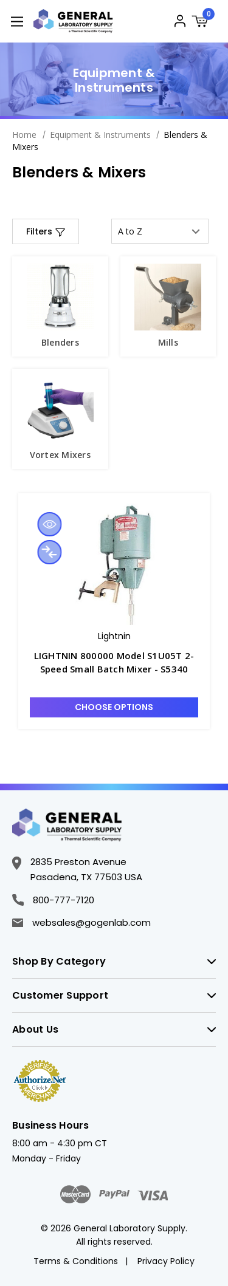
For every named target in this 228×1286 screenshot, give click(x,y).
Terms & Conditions (75, 1261)
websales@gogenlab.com (81, 922)
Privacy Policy (166, 1261)
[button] (45, 231)
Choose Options (114, 707)
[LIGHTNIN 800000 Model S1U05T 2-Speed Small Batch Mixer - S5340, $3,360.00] (114, 564)
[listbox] (160, 231)
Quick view (49, 524)
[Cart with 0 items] (204, 23)
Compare (49, 552)
